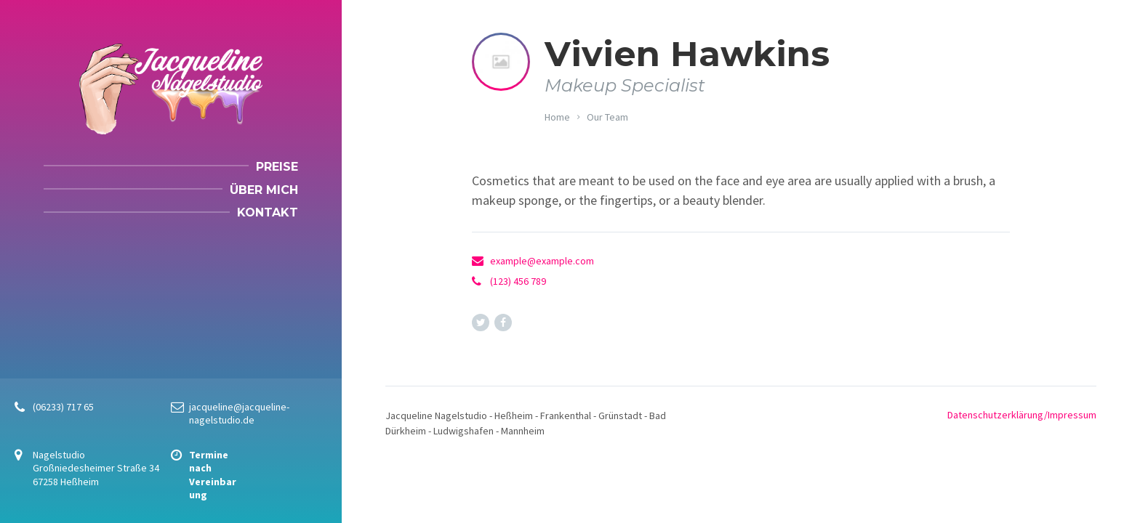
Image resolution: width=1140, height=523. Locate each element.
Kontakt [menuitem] (267, 212)
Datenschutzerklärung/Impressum (1021, 414)
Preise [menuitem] (277, 167)
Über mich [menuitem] (264, 190)
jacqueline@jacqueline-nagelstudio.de (239, 413)
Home (557, 116)
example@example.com (542, 260)
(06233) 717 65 (63, 406)
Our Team (607, 116)
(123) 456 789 (518, 281)
